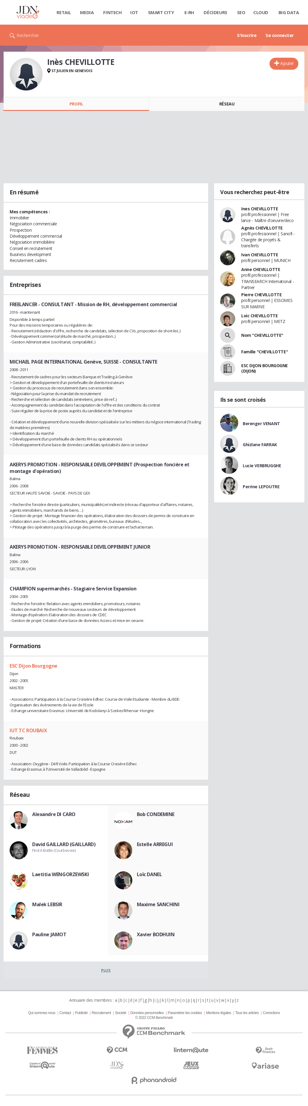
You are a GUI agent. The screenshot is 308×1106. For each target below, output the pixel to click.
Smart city (161, 12)
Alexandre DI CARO (53, 814)
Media (87, 12)
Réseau (226, 104)
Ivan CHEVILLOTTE (259, 254)
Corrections (271, 1013)
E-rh (189, 12)
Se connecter (280, 35)
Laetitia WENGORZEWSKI (60, 874)
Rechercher (28, 35)
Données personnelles (147, 1013)
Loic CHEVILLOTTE (259, 315)
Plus (105, 970)
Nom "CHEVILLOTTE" (262, 335)
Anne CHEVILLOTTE (260, 269)
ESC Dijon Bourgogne (33, 666)
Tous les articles (247, 1013)
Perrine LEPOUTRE (261, 486)
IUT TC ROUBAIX (28, 730)
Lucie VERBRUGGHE (262, 465)
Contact (65, 1013)
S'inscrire (247, 35)
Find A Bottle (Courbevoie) (53, 850)
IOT (134, 12)
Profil (76, 104)
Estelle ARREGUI (155, 844)
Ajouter (287, 63)
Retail (64, 12)
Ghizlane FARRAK (260, 444)
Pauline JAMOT (49, 934)
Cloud (260, 12)
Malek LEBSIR (47, 904)
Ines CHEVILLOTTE (259, 209)
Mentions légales (218, 1013)
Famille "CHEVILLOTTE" (264, 352)
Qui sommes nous (41, 1013)
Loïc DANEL (149, 874)
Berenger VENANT (261, 423)
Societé (120, 1013)
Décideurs (215, 12)
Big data (289, 12)
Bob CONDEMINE (156, 814)
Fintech (112, 12)
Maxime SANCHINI (158, 904)
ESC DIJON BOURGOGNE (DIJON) (264, 368)
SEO (241, 12)
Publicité (81, 1013)
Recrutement (101, 1013)
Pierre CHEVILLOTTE (261, 294)
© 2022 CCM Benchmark (154, 1018)
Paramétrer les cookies (185, 1013)
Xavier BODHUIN (156, 934)
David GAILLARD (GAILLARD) (64, 844)
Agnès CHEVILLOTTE (262, 228)
